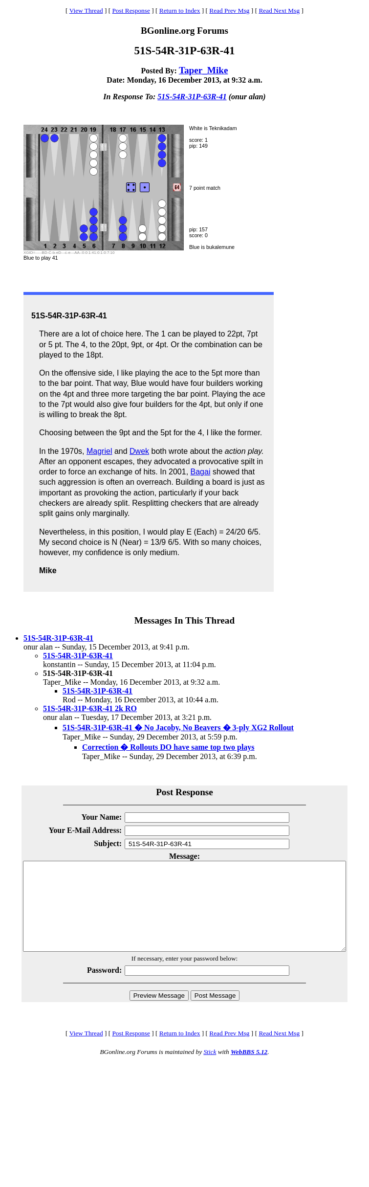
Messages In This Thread (184, 620)
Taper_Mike (203, 70)
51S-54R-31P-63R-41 (191, 96)
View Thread (86, 10)
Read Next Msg (279, 10)
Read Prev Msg (229, 10)
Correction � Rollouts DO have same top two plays (168, 747)
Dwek (139, 451)
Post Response (131, 10)
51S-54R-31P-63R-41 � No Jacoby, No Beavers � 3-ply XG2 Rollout (178, 727)
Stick (209, 1069)
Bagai (201, 472)
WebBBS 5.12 (249, 1069)
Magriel (99, 451)
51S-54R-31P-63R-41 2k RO (90, 708)
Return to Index (179, 10)
